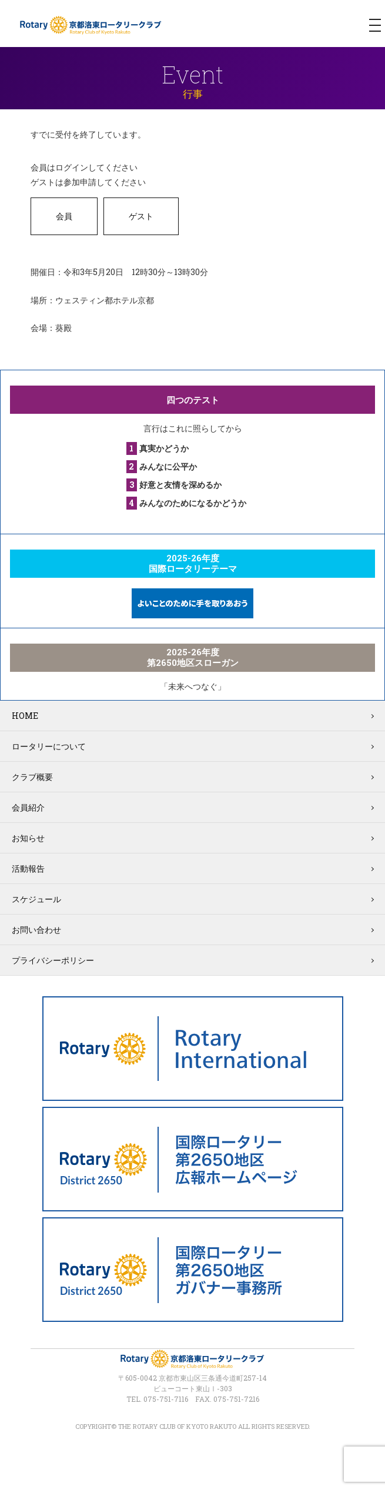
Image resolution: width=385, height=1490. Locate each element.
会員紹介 (28, 807)
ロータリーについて (49, 746)
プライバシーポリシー (53, 960)
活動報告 (28, 868)
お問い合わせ (36, 929)
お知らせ (28, 837)
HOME (25, 715)
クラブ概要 (32, 776)
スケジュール (36, 899)
